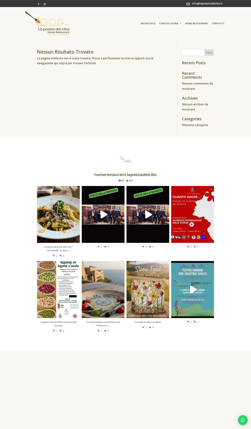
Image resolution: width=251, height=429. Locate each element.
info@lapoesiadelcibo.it (207, 3)
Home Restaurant (196, 23)
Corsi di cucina (168, 23)
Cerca (209, 52)
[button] (243, 420)
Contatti (218, 23)
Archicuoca (148, 23)
